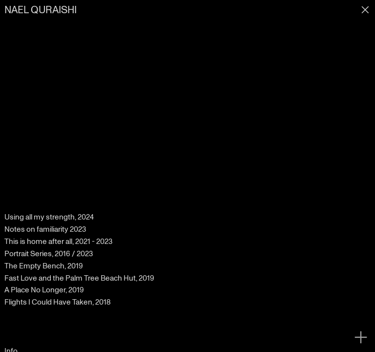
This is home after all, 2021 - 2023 (58, 241)
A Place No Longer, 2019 (44, 290)
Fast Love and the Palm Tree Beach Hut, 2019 (79, 278)
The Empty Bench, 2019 (43, 266)
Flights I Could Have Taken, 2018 (57, 302)
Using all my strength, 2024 (49, 217)
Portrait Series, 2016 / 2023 (48, 253)
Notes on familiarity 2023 (45, 229)
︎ (361, 338)
